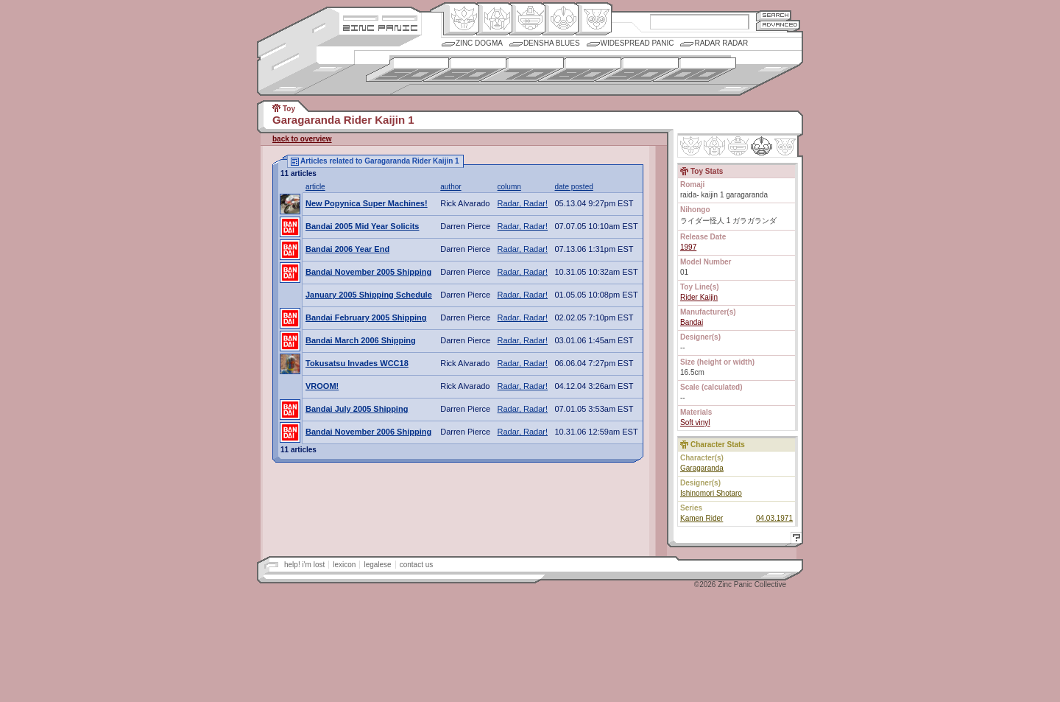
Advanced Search (778, 25)
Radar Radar (721, 43)
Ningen (560, 19)
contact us (417, 565)
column (509, 187)
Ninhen (761, 145)
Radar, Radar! (523, 203)
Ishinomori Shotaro (711, 493)
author (450, 187)
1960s (465, 69)
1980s (580, 69)
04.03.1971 (774, 518)
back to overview (302, 139)
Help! (794, 539)
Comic (593, 19)
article (315, 187)
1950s (407, 69)
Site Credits (380, 17)
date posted (574, 187)
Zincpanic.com (380, 27)
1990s (637, 69)
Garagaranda (702, 468)
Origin (461, 19)
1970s (522, 69)
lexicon (344, 565)
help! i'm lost (304, 565)
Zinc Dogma (479, 43)
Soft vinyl (695, 422)
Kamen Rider (701, 518)
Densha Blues (551, 43)
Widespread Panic (637, 43)
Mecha (527, 19)
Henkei (494, 19)
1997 (688, 247)
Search (773, 15)
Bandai (691, 322)
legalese (377, 565)
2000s (694, 69)
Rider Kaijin (699, 297)
